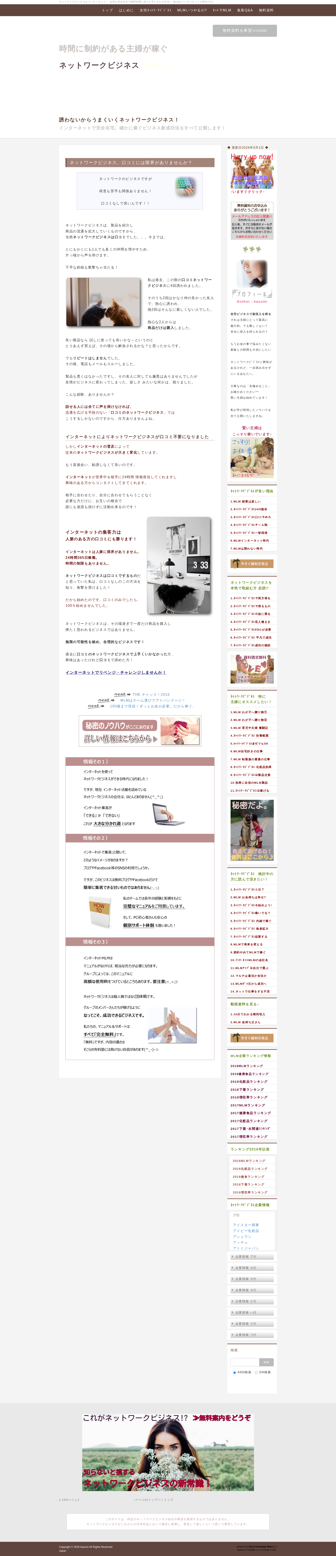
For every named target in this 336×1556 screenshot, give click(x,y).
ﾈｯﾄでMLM (222, 10)
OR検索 (263, 1372)
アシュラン (242, 1236)
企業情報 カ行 (244, 1267)
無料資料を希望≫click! (245, 30)
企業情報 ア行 (244, 1256)
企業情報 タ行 (244, 1290)
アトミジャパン (246, 1248)
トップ (107, 10)
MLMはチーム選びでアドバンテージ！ (153, 700)
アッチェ (240, 1242)
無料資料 (266, 10)
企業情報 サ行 (244, 1279)
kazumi (84, 1546)
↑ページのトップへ (147, 1499)
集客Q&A (245, 10)
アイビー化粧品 (246, 1231)
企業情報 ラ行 (244, 1323)
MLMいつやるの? (192, 10)
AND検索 (242, 1372)
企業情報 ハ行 (244, 1312)
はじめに (126, 10)
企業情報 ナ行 (244, 1301)
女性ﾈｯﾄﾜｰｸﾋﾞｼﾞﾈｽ (155, 10)
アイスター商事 (246, 1225)
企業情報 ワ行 (244, 1334)
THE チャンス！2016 (151, 694)
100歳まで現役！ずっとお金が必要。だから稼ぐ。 (153, 706)
